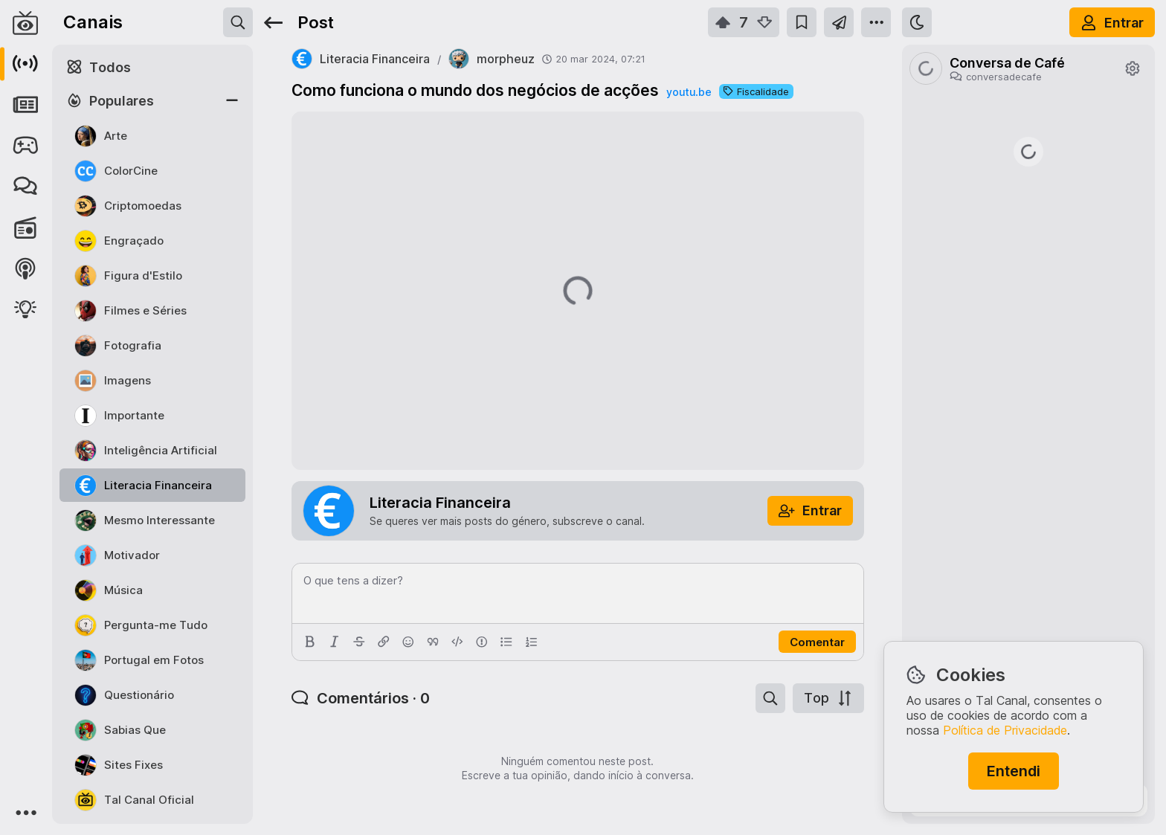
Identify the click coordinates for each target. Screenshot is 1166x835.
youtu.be (689, 92)
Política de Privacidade (1005, 730)
